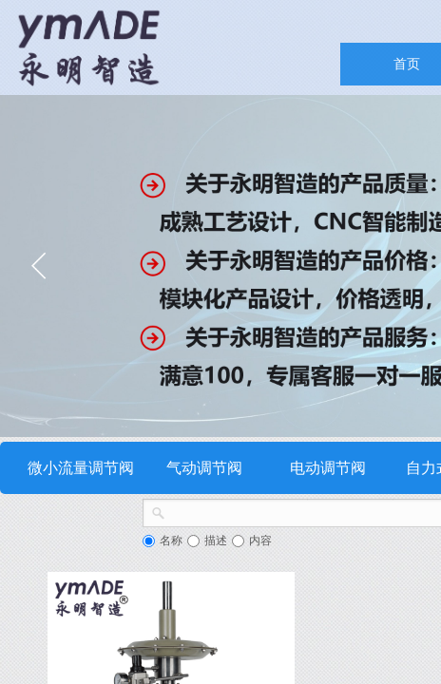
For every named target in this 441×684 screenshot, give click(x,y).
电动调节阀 (328, 468)
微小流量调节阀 (81, 468)
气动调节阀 (204, 468)
